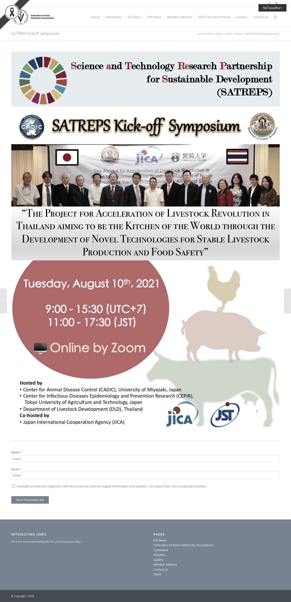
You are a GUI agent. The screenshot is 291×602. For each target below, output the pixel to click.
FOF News (160, 540)
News (229, 33)
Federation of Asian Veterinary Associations (184, 545)
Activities (160, 555)
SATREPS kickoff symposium (35, 33)
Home (219, 33)
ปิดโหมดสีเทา (272, 8)
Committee (161, 550)
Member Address (165, 564)
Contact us (161, 569)
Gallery (158, 560)
